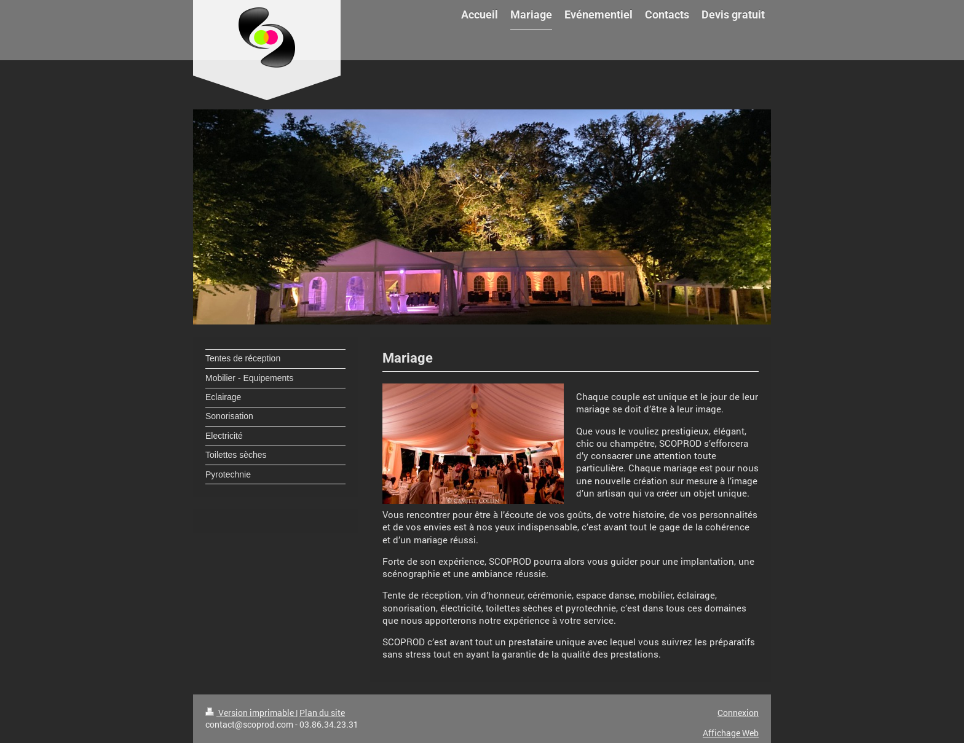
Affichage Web (731, 733)
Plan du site (322, 712)
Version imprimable (250, 712)
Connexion (738, 712)
